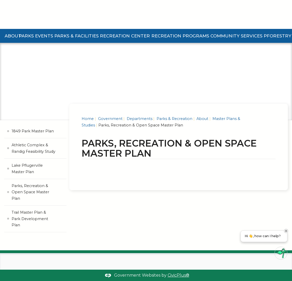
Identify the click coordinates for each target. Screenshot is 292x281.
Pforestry (277, 35)
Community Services (236, 35)
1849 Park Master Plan (33, 131)
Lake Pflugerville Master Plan (27, 168)
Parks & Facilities (76, 35)
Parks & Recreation (174, 118)
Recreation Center (125, 35)
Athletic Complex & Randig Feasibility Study (33, 148)
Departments (139, 118)
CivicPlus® (178, 275)
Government (110, 118)
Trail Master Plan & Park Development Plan (30, 218)
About (13, 35)
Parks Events (36, 35)
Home (88, 118)
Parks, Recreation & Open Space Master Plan (30, 192)
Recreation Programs (180, 35)
